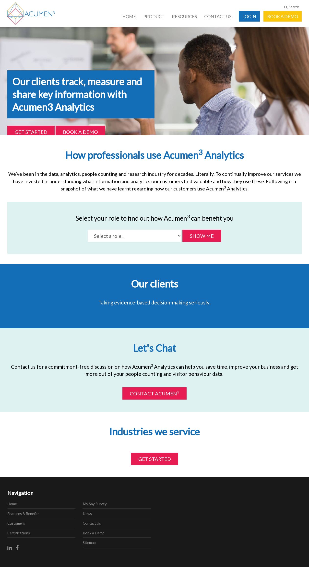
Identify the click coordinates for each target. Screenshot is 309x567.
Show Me (202, 236)
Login (249, 16)
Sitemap (89, 542)
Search (291, 7)
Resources (184, 16)
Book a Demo (282, 16)
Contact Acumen (154, 393)
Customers (16, 523)
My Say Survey (95, 504)
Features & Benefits (23, 513)
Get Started (31, 132)
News (87, 513)
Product (154, 16)
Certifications (18, 533)
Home (129, 16)
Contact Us (217, 16)
